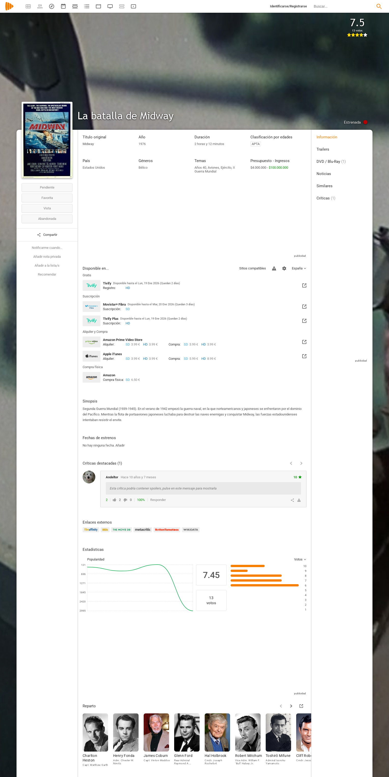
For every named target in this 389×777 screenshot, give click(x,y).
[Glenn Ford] (189, 741)
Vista (47, 208)
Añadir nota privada (47, 256)
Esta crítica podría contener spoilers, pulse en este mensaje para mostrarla (163, 488)
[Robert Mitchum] (250, 741)
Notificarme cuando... (47, 248)
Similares (325, 186)
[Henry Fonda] (128, 741)
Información (327, 137)
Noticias (324, 173)
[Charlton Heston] (98, 741)
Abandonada (47, 219)
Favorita (47, 198)
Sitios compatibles (252, 268)
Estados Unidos (94, 167)
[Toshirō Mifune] (281, 741)
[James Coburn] (159, 741)
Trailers (323, 149)
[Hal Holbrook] (220, 741)
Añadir (120, 445)
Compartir (47, 235)
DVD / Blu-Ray (331, 161)
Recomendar (47, 274)
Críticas (326, 198)
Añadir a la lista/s (47, 265)
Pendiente (47, 187)
